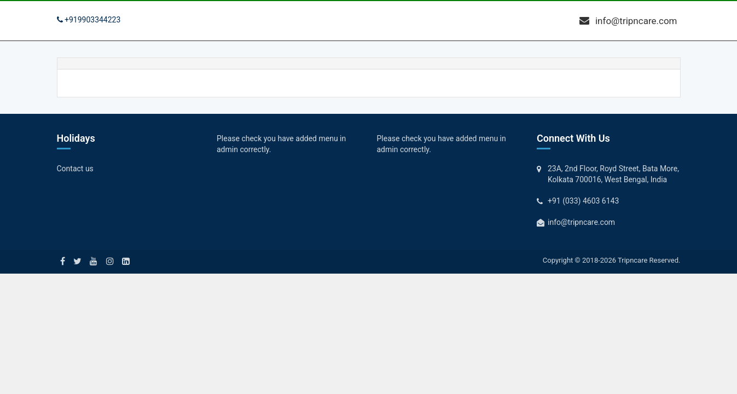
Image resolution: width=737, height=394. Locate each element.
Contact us (75, 168)
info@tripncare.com (628, 20)
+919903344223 (89, 19)
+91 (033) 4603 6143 (583, 200)
